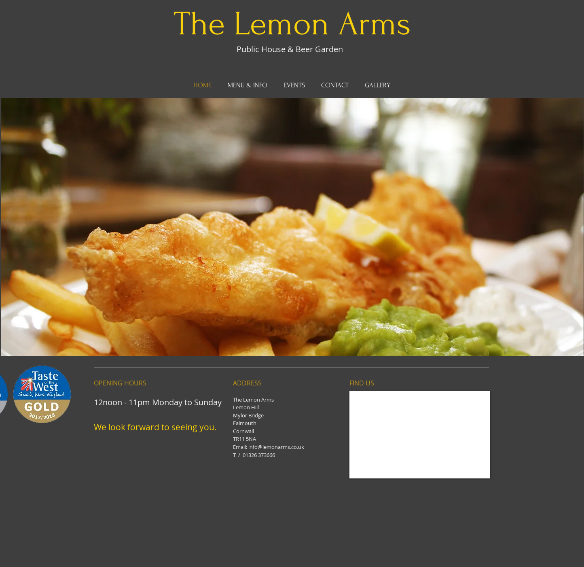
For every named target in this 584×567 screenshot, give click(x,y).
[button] (292, 227)
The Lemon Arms (292, 24)
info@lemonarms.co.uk (276, 447)
